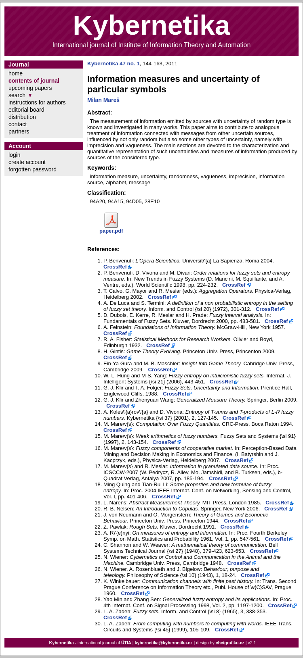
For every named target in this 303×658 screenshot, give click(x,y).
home (15, 73)
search (16, 95)
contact (17, 124)
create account (27, 162)
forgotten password (32, 169)
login (14, 155)
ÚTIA (126, 642)
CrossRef (115, 267)
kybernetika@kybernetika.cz (163, 642)
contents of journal (33, 80)
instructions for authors (37, 102)
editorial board (26, 109)
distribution (22, 117)
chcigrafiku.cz (230, 642)
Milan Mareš (103, 100)
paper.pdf (111, 231)
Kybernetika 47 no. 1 (113, 63)
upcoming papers (30, 88)
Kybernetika (61, 642)
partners (18, 131)
